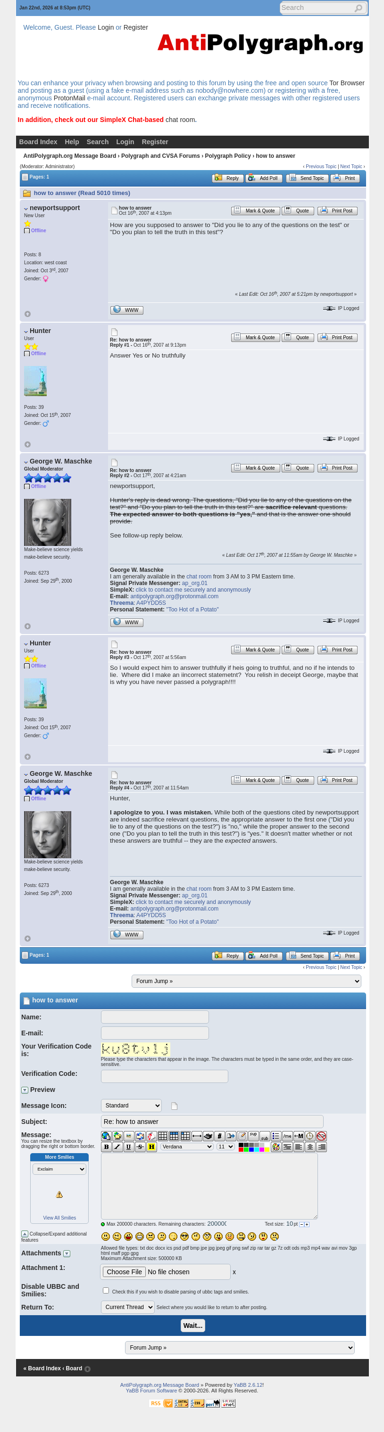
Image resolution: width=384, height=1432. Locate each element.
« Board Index (42, 1368)
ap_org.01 (195, 583)
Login (106, 27)
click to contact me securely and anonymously (193, 589)
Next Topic (351, 166)
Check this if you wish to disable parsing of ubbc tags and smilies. (180, 1291)
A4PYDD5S (151, 603)
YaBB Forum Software (151, 1390)
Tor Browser (347, 83)
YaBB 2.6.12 (248, 1385)
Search (98, 142)
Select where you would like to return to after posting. (212, 1307)
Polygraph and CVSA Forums (160, 156)
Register (136, 27)
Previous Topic (321, 166)
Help (72, 142)
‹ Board (72, 1368)
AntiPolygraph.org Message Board (70, 156)
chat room (180, 119)
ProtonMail (69, 98)
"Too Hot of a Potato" (192, 609)
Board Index (38, 142)
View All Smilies (59, 1217)
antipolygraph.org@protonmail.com (174, 596)
